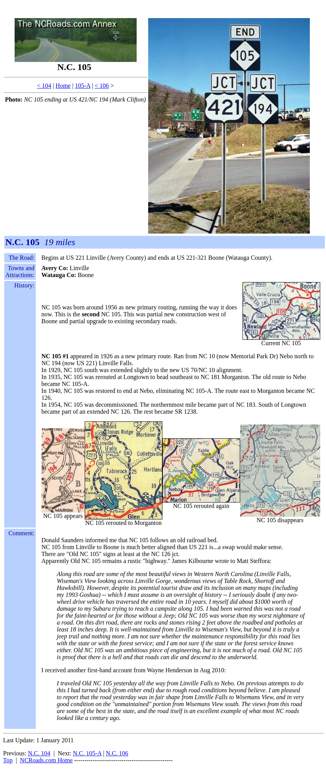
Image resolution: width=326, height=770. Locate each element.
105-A (82, 85)
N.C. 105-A (87, 753)
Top (8, 760)
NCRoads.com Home (46, 760)
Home (62, 85)
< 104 (44, 85)
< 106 (102, 85)
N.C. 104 (39, 753)
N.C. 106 (117, 753)
